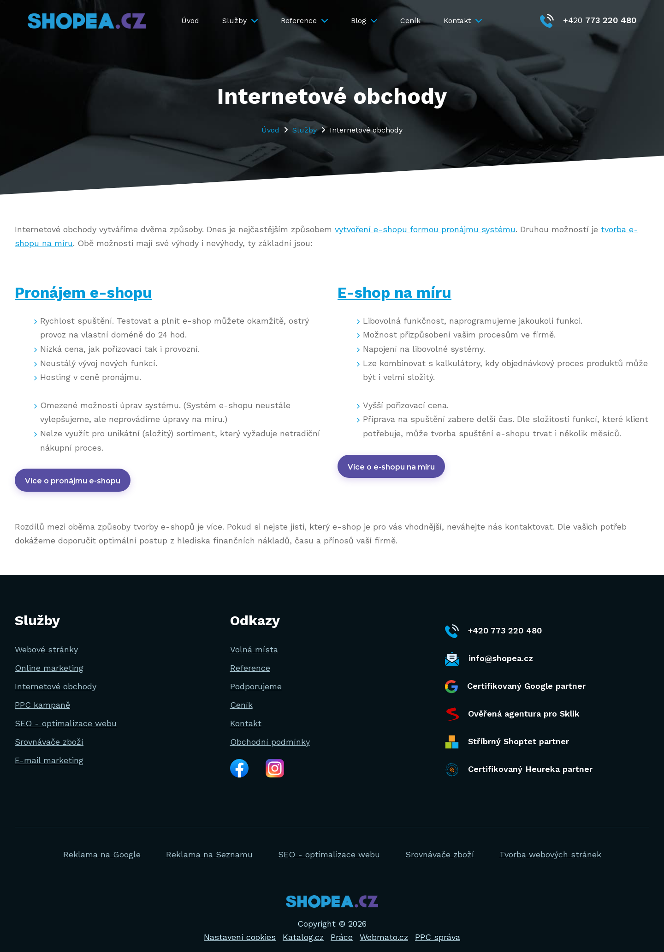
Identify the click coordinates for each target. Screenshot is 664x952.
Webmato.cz (384, 927)
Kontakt (463, 20)
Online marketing (49, 658)
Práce (342, 927)
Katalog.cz (303, 927)
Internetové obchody (55, 676)
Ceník (410, 20)
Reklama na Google (102, 845)
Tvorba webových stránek (550, 845)
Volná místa (254, 640)
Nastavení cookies (240, 927)
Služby (240, 20)
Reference (304, 20)
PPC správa (437, 927)
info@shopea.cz (489, 650)
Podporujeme (256, 676)
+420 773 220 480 (493, 622)
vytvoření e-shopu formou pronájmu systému (425, 229)
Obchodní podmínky (270, 732)
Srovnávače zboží (49, 732)
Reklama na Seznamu (209, 845)
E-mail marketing (49, 750)
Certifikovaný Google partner (515, 677)
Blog (364, 20)
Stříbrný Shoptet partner (507, 733)
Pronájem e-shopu (89, 292)
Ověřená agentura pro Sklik (512, 705)
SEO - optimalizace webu (66, 713)
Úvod (190, 20)
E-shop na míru (400, 292)
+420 (588, 20)
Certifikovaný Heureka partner (519, 760)
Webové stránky (46, 640)
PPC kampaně (42, 695)
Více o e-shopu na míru (391, 467)
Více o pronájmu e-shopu (72, 480)
